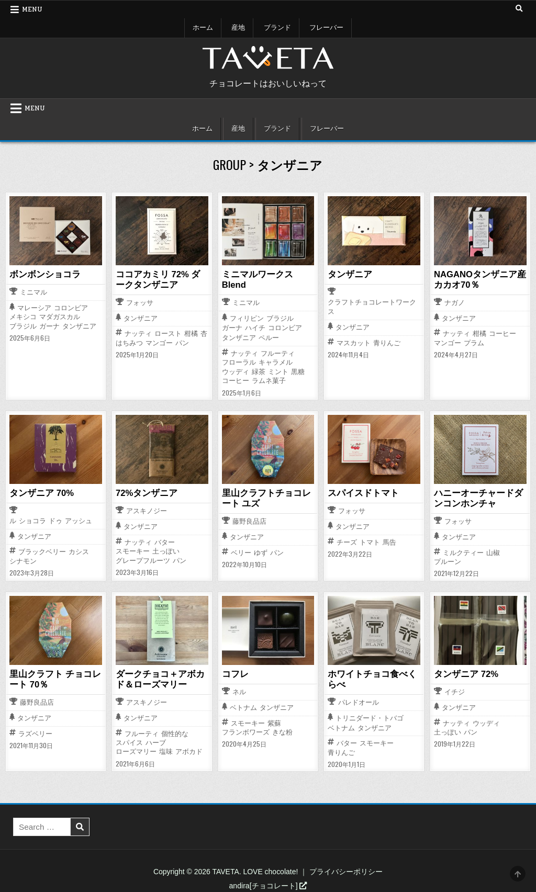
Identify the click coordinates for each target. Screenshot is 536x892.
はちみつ (129, 342)
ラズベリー (35, 731)
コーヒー (235, 380)
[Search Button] (518, 9)
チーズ (347, 541)
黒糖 (298, 371)
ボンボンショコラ (42, 274)
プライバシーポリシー (346, 870)
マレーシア (34, 307)
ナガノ (454, 303)
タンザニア (79, 325)
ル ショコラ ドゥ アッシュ (50, 520)
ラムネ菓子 (269, 380)
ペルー (269, 338)
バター (164, 541)
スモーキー (133, 550)
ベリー (241, 551)
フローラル (239, 361)
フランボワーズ (246, 730)
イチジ (454, 691)
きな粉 (282, 730)
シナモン (23, 560)
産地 (238, 27)
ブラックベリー (42, 550)
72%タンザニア (145, 492)
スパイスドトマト (361, 492)
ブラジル (23, 325)
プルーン (447, 560)
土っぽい (166, 550)
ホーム (203, 27)
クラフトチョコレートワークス (372, 307)
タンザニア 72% (464, 673)
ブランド (277, 27)
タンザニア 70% (40, 492)
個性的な (174, 731)
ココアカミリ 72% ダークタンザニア (160, 279)
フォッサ (139, 303)
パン (182, 342)
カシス (79, 550)
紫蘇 (274, 721)
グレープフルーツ (143, 559)
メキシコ (23, 316)
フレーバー (326, 27)
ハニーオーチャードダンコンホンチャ (480, 497)
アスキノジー (146, 510)
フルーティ (278, 352)
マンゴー (159, 342)
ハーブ (156, 740)
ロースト (168, 333)
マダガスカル (59, 316)
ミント (278, 371)
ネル (239, 691)
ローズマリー (136, 750)
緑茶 (258, 371)
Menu (32, 9)
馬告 (389, 541)
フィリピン (247, 318)
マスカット (354, 342)
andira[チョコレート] (268, 883)
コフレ (234, 673)
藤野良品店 (249, 521)
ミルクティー (463, 551)
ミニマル (33, 292)
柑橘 (191, 333)
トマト (370, 541)
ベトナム (243, 707)
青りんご (386, 342)
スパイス (129, 740)
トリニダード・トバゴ (370, 716)
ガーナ (49, 325)
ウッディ (235, 371)
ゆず (260, 551)
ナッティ (138, 333)
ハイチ (255, 328)
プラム (474, 342)
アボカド (189, 750)
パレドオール (358, 701)
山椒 (493, 551)
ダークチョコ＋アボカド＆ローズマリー (162, 677)
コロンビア (71, 307)
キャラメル (276, 361)
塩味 (166, 750)
